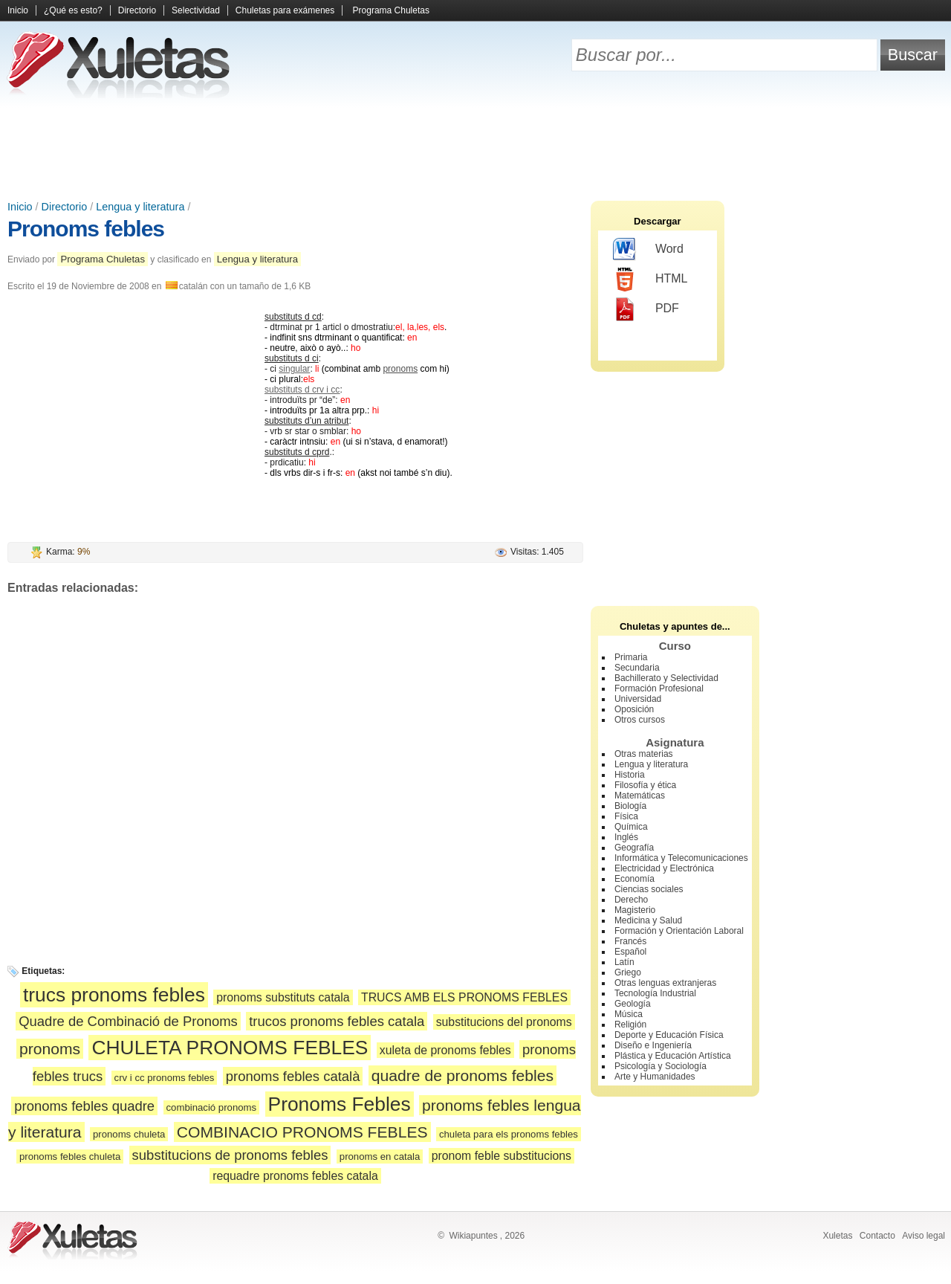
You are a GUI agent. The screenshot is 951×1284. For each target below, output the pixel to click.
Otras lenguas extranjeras (665, 983)
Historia (629, 775)
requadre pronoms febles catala (295, 1176)
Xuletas (837, 1235)
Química (631, 827)
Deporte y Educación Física (669, 1035)
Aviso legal (923, 1235)
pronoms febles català (293, 1076)
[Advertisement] (475, 149)
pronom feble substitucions (501, 1155)
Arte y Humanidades (654, 1076)
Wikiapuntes (473, 1235)
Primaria (631, 657)
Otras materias (643, 754)
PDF (646, 309)
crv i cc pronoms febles (164, 1077)
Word (648, 250)
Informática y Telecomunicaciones (681, 858)
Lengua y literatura (140, 207)
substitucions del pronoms (504, 1022)
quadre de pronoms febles (462, 1075)
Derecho (631, 899)
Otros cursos (639, 719)
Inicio (17, 10)
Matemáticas (639, 795)
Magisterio (634, 910)
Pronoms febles (85, 228)
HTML (650, 279)
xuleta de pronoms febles (445, 1050)
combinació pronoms (211, 1107)
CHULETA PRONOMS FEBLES (229, 1047)
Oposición (634, 709)
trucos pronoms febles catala (336, 1021)
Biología (630, 806)
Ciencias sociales (649, 889)
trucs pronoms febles (114, 995)
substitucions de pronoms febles (230, 1155)
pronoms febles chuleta (69, 1156)
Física (626, 816)
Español (630, 951)
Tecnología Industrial (655, 993)
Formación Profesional (659, 688)
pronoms (400, 369)
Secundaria (637, 667)
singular (294, 369)
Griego (627, 972)
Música (628, 1014)
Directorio (137, 10)
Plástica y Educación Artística (672, 1056)
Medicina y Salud (648, 920)
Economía (634, 879)
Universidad (637, 699)
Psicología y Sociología (660, 1066)
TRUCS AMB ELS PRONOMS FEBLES (464, 997)
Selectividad (196, 10)
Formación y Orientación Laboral (679, 931)
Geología (632, 1004)
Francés (630, 941)
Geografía (634, 847)
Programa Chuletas (391, 10)
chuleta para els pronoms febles (508, 1134)
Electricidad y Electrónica (664, 868)
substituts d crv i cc (302, 389)
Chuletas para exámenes (285, 10)
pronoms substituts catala (282, 997)
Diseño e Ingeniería (653, 1045)
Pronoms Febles (339, 1104)
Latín (624, 962)
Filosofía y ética (645, 785)
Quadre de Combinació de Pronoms (128, 1021)
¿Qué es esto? (73, 10)
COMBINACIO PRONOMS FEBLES (302, 1132)
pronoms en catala (380, 1156)
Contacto (877, 1235)
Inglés (626, 837)
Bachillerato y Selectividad (666, 678)
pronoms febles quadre (84, 1106)
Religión (630, 1024)
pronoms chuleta (129, 1134)
